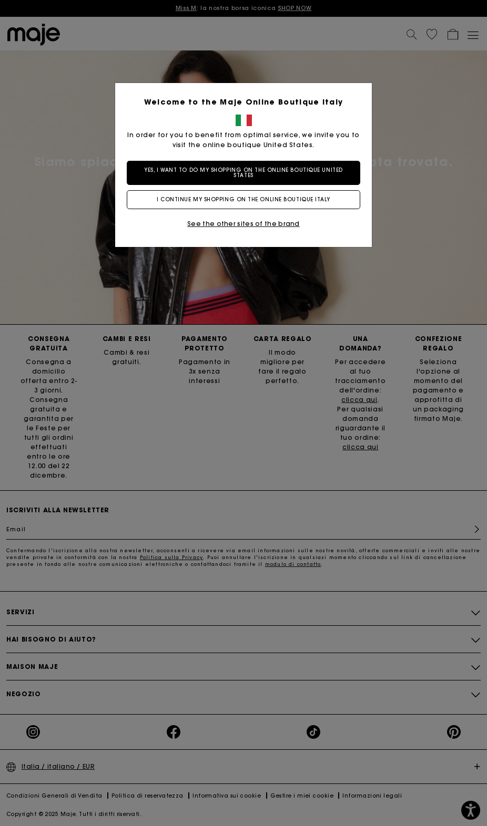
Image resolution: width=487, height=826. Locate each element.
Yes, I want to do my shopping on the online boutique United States (243, 173)
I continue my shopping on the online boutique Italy (243, 199)
